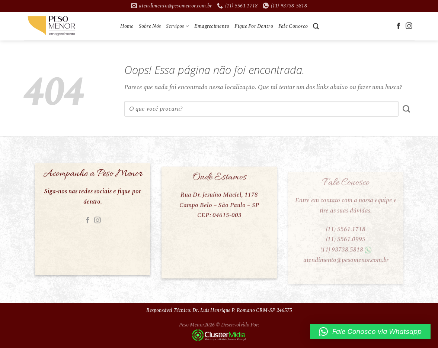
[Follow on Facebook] (398, 26)
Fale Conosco (293, 26)
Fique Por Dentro (253, 26)
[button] (370, 331)
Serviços (177, 26)
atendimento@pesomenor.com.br (345, 264)
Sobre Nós (150, 26)
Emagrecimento (212, 26)
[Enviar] (407, 109)
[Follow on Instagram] (409, 26)
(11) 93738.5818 (341, 254)
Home (127, 26)
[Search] (316, 26)
